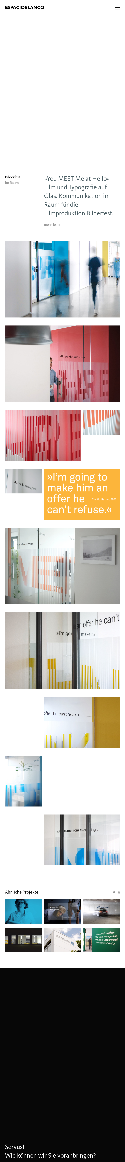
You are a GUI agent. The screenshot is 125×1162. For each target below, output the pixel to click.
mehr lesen (52, 224)
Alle (116, 892)
